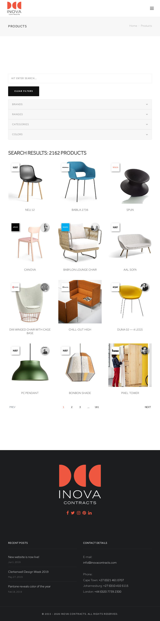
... (88, 407)
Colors (17, 134)
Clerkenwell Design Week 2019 (28, 571)
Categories (20, 124)
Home (133, 25)
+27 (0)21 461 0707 (111, 580)
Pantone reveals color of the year (29, 586)
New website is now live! (23, 557)
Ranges (17, 114)
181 (97, 407)
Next (148, 407)
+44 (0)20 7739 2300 (107, 591)
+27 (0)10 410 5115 (115, 585)
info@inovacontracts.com (100, 562)
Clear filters (23, 91)
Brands (17, 104)
